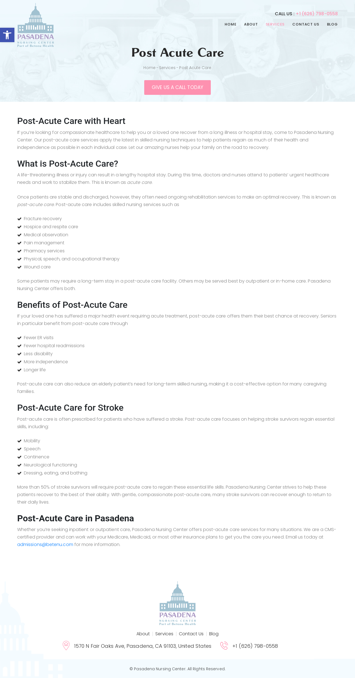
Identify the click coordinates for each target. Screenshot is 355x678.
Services (275, 24)
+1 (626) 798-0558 (317, 14)
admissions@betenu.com (45, 544)
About (251, 24)
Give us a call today (177, 87)
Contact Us (305, 24)
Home (230, 24)
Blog (332, 24)
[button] (7, 35)
